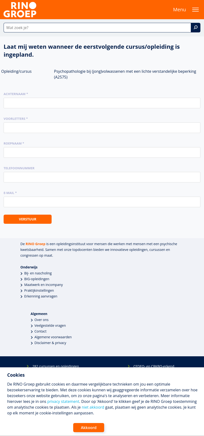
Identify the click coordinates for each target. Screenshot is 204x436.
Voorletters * (16, 118)
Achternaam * (16, 94)
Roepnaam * (14, 143)
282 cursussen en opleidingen (55, 366)
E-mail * (10, 193)
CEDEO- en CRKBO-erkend (153, 366)
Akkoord (88, 427)
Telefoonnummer (19, 168)
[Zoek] (195, 27)
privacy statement (63, 401)
